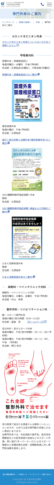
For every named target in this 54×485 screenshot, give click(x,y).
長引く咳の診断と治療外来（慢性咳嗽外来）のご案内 (26, 141)
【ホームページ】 (36, 321)
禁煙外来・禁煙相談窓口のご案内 (19, 74)
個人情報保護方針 (9, 474)
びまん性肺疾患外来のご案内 (17, 277)
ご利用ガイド (22, 474)
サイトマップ (34, 474)
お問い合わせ (46, 474)
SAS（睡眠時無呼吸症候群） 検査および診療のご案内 (26, 210)
